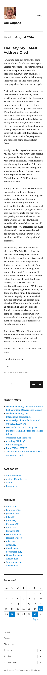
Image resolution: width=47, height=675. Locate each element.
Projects (8, 650)
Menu (39, 16)
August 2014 (12, 565)
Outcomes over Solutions (18, 438)
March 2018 (12, 548)
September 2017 (14, 552)
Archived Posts (11, 662)
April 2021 (11, 527)
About (7, 638)
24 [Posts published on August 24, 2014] (40, 609)
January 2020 (12, 531)
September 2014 (14, 562)
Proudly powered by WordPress (27, 670)
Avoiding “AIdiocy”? (16, 441)
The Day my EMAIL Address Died (21, 50)
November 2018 (14, 538)
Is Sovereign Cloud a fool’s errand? (23, 420)
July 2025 (10, 517)
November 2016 (14, 555)
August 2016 (12, 558)
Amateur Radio (13, 475)
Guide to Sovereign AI (17, 413)
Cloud (9, 482)
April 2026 (11, 506)
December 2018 (13, 534)
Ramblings (23, 372)
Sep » (35, 619)
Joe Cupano (13, 23)
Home (7, 632)
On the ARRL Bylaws (16, 424)
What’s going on (14, 444)
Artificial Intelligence (16, 479)
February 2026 (13, 510)
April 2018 (11, 545)
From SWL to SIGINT (16, 448)
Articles (7, 656)
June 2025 (11, 520)
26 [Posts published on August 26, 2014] (12, 614)
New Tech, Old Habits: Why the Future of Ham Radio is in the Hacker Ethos (24, 431)
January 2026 (12, 513)
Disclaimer (9, 644)
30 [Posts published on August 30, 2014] (35, 614)
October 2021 (12, 524)
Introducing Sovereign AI (18, 417)
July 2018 (10, 541)
